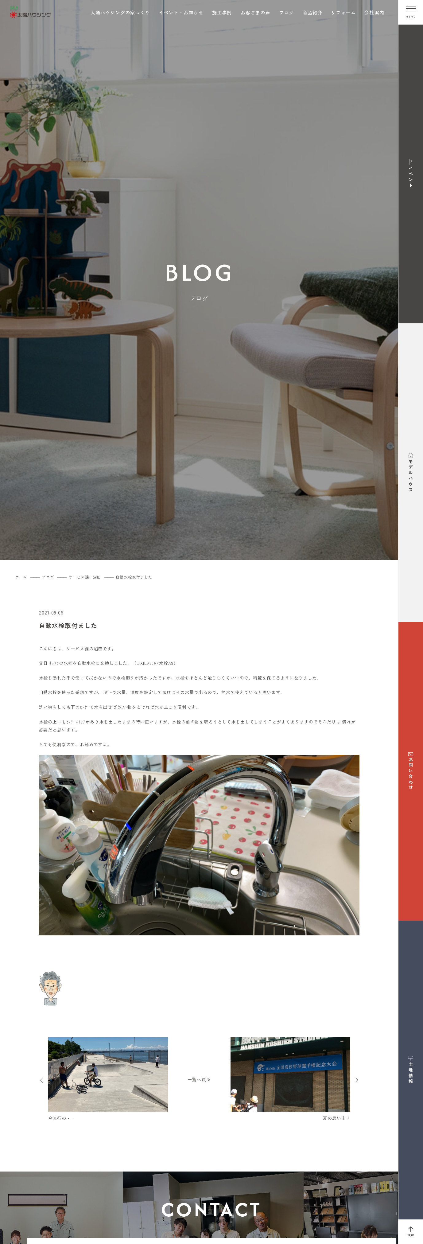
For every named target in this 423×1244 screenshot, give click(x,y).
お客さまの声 (255, 12)
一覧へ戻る (199, 1079)
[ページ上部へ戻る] (410, 1231)
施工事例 (222, 12)
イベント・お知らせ (181, 12)
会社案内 (374, 12)
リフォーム (343, 12)
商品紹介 (312, 12)
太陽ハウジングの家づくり (120, 12)
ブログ (286, 12)
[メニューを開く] (410, 12)
